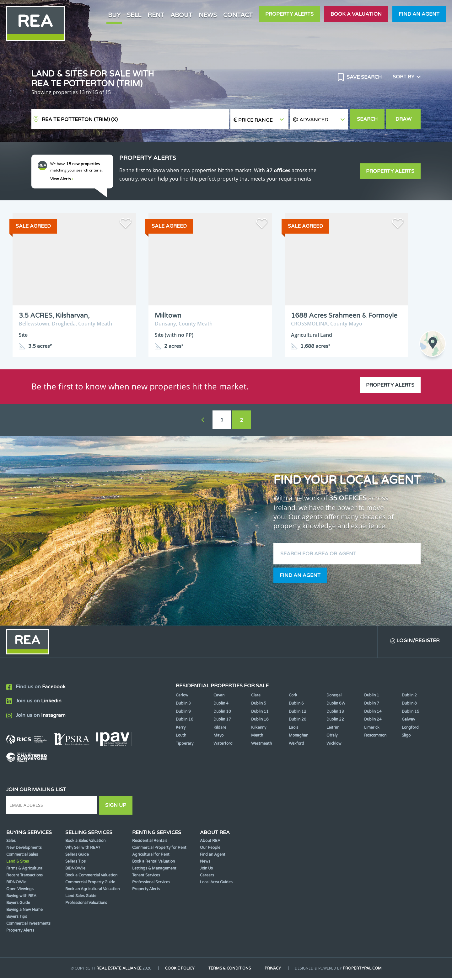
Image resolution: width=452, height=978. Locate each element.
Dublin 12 (297, 711)
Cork (293, 695)
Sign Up (115, 805)
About (181, 15)
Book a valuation (356, 14)
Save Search (363, 77)
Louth (181, 735)
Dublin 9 (183, 711)
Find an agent (419, 14)
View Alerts (61, 179)
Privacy (273, 968)
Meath (257, 735)
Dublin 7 (371, 703)
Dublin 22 (335, 719)
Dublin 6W (335, 703)
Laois (293, 727)
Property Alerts (289, 14)
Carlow (182, 695)
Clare (256, 695)
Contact (238, 15)
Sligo (406, 735)
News (208, 15)
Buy (114, 15)
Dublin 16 (184, 719)
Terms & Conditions (229, 968)
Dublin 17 (222, 719)
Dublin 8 (409, 703)
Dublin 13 (335, 711)
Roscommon (375, 735)
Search (367, 119)
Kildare (219, 727)
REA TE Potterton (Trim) (80, 119)
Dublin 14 (373, 711)
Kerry (181, 727)
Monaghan (298, 735)
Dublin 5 (258, 703)
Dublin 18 (260, 719)
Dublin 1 (371, 695)
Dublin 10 (222, 711)
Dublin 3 (183, 703)
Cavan (218, 695)
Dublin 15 (410, 711)
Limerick (371, 727)
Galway (408, 719)
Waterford (223, 743)
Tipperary (184, 743)
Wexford (296, 743)
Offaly (331, 735)
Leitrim (332, 727)
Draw (404, 119)
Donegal (334, 695)
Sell (134, 15)
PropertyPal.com (362, 968)
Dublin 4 (221, 703)
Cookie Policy (180, 968)
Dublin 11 (260, 711)
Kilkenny (258, 727)
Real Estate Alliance (119, 968)
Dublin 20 (297, 719)
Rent (156, 15)
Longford (410, 727)
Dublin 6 (296, 703)
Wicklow (334, 743)
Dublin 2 (409, 695)
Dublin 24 (373, 719)
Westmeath (261, 743)
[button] (319, 119)
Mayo (218, 735)
